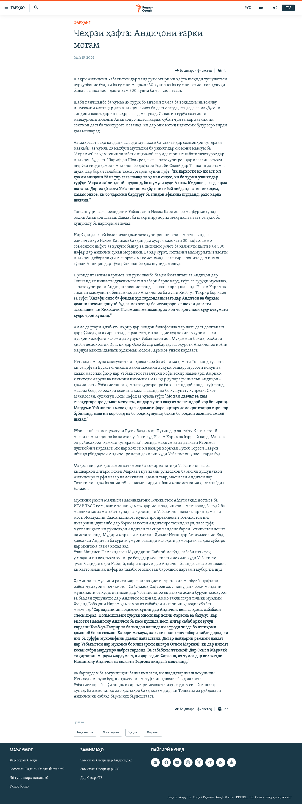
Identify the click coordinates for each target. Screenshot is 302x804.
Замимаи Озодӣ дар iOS (99, 769)
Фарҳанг (82, 23)
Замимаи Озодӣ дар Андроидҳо (106, 761)
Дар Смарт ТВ (91, 778)
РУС (248, 8)
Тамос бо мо (19, 787)
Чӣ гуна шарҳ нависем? (29, 778)
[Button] (193, 71)
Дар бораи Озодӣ (23, 761)
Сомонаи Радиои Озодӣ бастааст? (37, 769)
